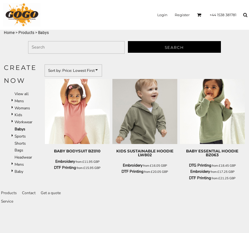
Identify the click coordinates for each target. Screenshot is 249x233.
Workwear (23, 122)
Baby (19, 171)
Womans (22, 108)
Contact (29, 192)
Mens (19, 101)
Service (7, 201)
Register (182, 15)
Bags (19, 150)
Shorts (20, 143)
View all (22, 93)
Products (26, 32)
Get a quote (51, 192)
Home (9, 32)
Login (162, 15)
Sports (20, 136)
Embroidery (65, 161)
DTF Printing (65, 167)
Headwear (23, 157)
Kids (18, 114)
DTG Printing (200, 165)
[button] (199, 15)
